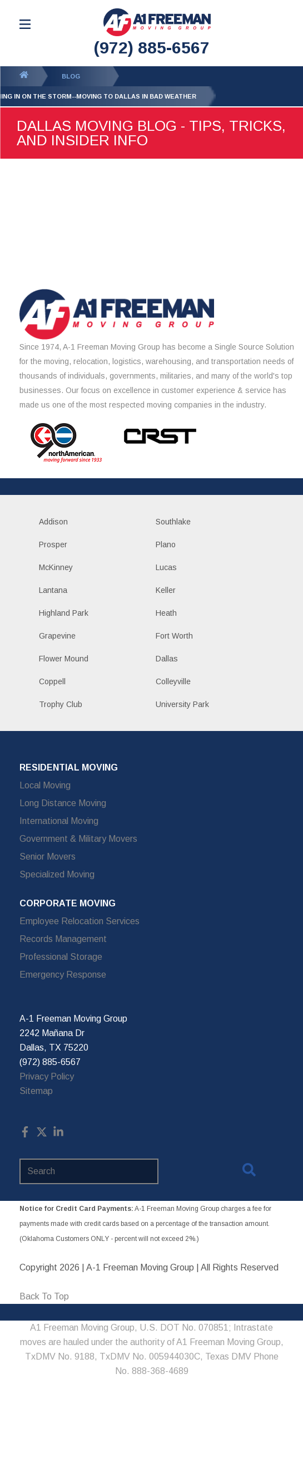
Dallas (167, 658)
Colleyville (173, 681)
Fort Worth (174, 635)
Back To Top (44, 1296)
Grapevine (57, 635)
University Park (182, 704)
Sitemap (36, 1091)
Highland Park (63, 613)
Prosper (53, 544)
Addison (53, 521)
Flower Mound (63, 658)
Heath (166, 613)
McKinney (56, 567)
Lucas (166, 567)
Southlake (173, 521)
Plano (166, 544)
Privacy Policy (46, 1076)
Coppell (52, 681)
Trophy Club (60, 704)
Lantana (53, 590)
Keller (166, 590)
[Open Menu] (25, 24)
